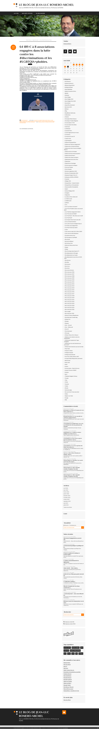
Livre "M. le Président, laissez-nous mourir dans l (73, 209)
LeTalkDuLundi (68, 200)
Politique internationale (70, 354)
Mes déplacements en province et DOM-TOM (73, 257)
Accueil (16, 13)
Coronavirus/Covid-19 (70, 136)
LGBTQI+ (67, 202)
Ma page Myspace (67, 677)
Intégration (67, 194)
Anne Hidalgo (48, 120)
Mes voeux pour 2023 (69, 303)
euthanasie (66, 650)
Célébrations (67, 114)
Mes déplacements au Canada (71, 255)
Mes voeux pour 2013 (69, 285)
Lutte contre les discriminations (71, 233)
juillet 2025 (66, 505)
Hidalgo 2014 (68, 181)
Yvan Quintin (67, 445)
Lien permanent (24, 120)
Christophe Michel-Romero (71, 118)
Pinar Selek (67, 348)
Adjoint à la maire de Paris (39, 120)
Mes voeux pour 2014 (69, 287)
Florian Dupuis (67, 460)
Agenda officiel (67, 662)
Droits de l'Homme (69, 167)
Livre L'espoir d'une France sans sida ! (73, 219)
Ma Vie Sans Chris (69, 243)
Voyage (66, 397)
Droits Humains (68, 169)
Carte (65, 514)
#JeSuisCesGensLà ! (69, 83)
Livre (66, 204)
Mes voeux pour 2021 (69, 299)
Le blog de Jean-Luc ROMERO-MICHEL (46, 4)
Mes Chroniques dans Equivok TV (72, 251)
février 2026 (66, 491)
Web (66, 399)
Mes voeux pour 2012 (69, 283)
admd (82, 647)
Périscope (67, 333)
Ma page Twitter (67, 685)
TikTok (66, 382)
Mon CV (65, 666)
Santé (66, 364)
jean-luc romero (75, 647)
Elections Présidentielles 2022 (71, 173)
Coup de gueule (68, 140)
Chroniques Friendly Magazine (71, 120)
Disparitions (67, 161)
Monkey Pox (67, 319)
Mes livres (66, 668)
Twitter (66, 386)
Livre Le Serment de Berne (70, 221)
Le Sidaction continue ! (69, 581)
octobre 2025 (66, 499)
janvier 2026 (66, 493)
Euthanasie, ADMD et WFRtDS (71, 177)
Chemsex (67, 116)
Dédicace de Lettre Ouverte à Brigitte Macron (72, 149)
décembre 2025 (67, 495)
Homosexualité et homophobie (40, 121)
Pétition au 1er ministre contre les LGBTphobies (71, 337)
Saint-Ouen (67, 362)
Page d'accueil (35, 40)
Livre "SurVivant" (68, 217)
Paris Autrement (23, 122)
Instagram (67, 192)
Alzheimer (67, 95)
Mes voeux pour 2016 (69, 291)
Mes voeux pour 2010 (69, 280)
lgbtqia (40, 122)
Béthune (67, 109)
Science (66, 366)
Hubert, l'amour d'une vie (69, 670)
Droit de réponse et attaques (71, 165)
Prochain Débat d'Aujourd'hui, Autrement (73, 358)
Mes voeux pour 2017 (69, 293)
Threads (66, 378)
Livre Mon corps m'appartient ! (71, 225)
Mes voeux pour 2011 (69, 282)
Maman (66, 247)
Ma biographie (40, 13)
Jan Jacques (66, 410)
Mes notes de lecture (69, 270)
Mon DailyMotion (67, 675)
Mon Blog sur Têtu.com (68, 687)
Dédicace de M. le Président (71, 151)
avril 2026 (66, 488)
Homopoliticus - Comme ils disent (72, 183)
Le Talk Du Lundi (68, 198)
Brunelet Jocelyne (68, 416)
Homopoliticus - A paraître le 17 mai (71, 690)
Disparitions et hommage (70, 163)
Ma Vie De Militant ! (51, 121)
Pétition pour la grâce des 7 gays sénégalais (71, 341)
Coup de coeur (68, 138)
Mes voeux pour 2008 (69, 276)
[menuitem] (17, 13)
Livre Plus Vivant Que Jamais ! (71, 227)
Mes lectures (67, 264)
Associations (67, 103)
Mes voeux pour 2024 (69, 305)
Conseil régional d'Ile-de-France (72, 132)
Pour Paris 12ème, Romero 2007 (72, 356)
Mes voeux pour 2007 (69, 274)
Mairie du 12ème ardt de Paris (71, 245)
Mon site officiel (27, 13)
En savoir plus (65, 727)
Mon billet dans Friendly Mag (71, 317)
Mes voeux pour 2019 (69, 297)
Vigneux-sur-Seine (69, 395)
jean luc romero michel (47, 122)
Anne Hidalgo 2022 (69, 99)
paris (53, 122)
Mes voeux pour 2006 (69, 272)
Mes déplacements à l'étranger (71, 253)
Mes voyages (68, 311)
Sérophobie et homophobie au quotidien (72, 672)
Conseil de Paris (30, 121)
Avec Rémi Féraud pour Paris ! (46, 40)
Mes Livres (67, 266)
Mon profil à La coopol (68, 688)
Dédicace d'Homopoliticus (70, 142)
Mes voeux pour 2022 (69, 301)
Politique (81, 653)
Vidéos (66, 393)
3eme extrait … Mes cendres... (71, 568)
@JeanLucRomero (67, 43)
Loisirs (66, 229)
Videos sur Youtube (68, 681)
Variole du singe (68, 390)
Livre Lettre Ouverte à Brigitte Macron (73, 223)
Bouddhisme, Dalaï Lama (70, 113)
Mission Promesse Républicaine (71, 315)
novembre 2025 (67, 497)
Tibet (66, 380)
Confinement (67, 128)
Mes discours (68, 260)
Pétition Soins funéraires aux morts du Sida (74, 346)
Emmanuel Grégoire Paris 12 (71, 175)
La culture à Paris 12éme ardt (71, 196)
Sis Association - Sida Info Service (72, 368)
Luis (65, 453)
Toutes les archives (68, 507)
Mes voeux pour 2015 (69, 289)
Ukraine (66, 388)
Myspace (67, 323)
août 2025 (66, 503)
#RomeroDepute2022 (69, 85)
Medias (66, 249)
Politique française (31, 122)
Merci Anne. (28, 40)
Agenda (66, 93)
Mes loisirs (67, 268)
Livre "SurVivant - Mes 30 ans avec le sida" (74, 215)
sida (76, 653)
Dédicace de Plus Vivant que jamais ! (72, 153)
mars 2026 (66, 490)
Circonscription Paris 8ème (71, 124)
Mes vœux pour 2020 (69, 313)
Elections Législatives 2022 (71, 171)
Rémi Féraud (67, 360)
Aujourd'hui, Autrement (70, 105)
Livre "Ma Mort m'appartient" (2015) (72, 211)
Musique (67, 321)
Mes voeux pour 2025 (69, 307)
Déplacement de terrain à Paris (71, 159)
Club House (67, 126)
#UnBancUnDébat (69, 87)
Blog (66, 110)
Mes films (67, 262)
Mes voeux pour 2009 (69, 278)
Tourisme (67, 384)
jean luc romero (67, 647)
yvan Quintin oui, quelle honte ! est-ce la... (74, 423)
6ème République (68, 89)
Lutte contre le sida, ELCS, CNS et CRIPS (73, 231)
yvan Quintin (67, 438)
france (69, 653)
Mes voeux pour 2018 (69, 295)
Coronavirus (67, 134)
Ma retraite (67, 239)
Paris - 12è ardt (68, 325)
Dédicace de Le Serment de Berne (72, 146)
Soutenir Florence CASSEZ (70, 370)
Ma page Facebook (68, 679)
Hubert (66, 189)
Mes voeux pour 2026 (69, 309)
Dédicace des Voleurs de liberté (71, 157)
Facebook (67, 179)
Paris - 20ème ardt (69, 327)
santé (73, 653)
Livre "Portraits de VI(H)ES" (71, 213)
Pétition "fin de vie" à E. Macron (71, 335)
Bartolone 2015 (68, 107)
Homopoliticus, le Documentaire (72, 185)
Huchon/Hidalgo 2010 (70, 190)
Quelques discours (67, 673)
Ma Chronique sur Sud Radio (71, 237)
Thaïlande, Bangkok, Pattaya (71, 376)
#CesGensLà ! (68, 81)
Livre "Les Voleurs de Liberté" (71, 206)
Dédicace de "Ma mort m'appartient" (72, 144)
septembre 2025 (67, 501)
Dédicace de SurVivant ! (70, 155)
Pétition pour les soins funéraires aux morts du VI (72, 344)
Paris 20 (67, 329)
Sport (66, 374)
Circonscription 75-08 (69, 122)
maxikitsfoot (67, 432)
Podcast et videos (69, 350)
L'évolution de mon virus (70, 235)
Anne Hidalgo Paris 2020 (70, 101)
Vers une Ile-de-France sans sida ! (72, 392)
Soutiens (67, 372)
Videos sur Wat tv (67, 683)
